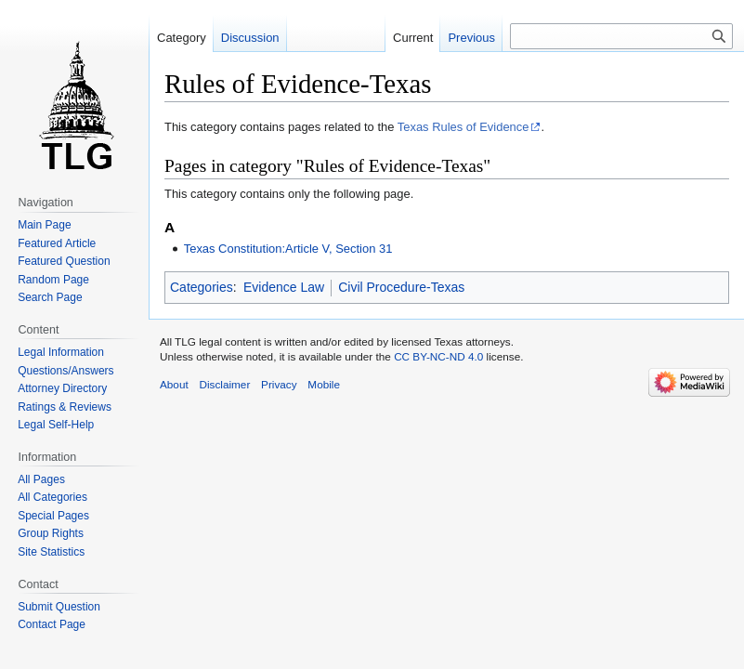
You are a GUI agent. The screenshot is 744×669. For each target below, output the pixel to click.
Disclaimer (224, 384)
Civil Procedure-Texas (401, 287)
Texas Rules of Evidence (463, 127)
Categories (201, 287)
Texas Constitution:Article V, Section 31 (288, 249)
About (174, 384)
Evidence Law (283, 287)
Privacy (279, 384)
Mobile (323, 384)
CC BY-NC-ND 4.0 (438, 356)
